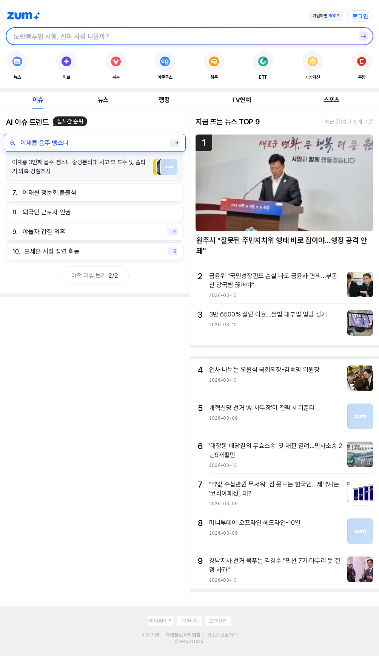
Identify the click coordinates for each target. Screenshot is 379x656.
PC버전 (189, 621)
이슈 (37, 100)
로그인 (360, 16)
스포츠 (332, 100)
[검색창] (180, 36)
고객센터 (218, 621)
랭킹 (164, 100)
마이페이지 (161, 621)
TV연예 (241, 100)
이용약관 (150, 635)
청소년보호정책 (222, 635)
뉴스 (103, 100)
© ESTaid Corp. (189, 641)
